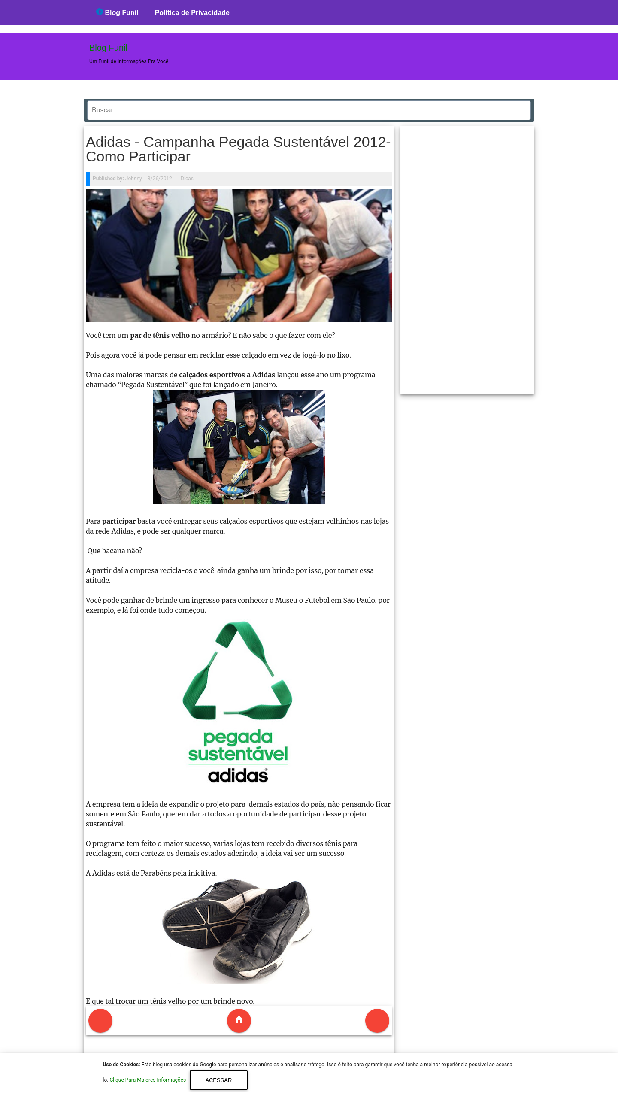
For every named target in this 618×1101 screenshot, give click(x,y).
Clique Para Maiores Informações (148, 1080)
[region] (467, 257)
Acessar (218, 1080)
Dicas (187, 179)
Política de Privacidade (192, 12)
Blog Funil (117, 12)
